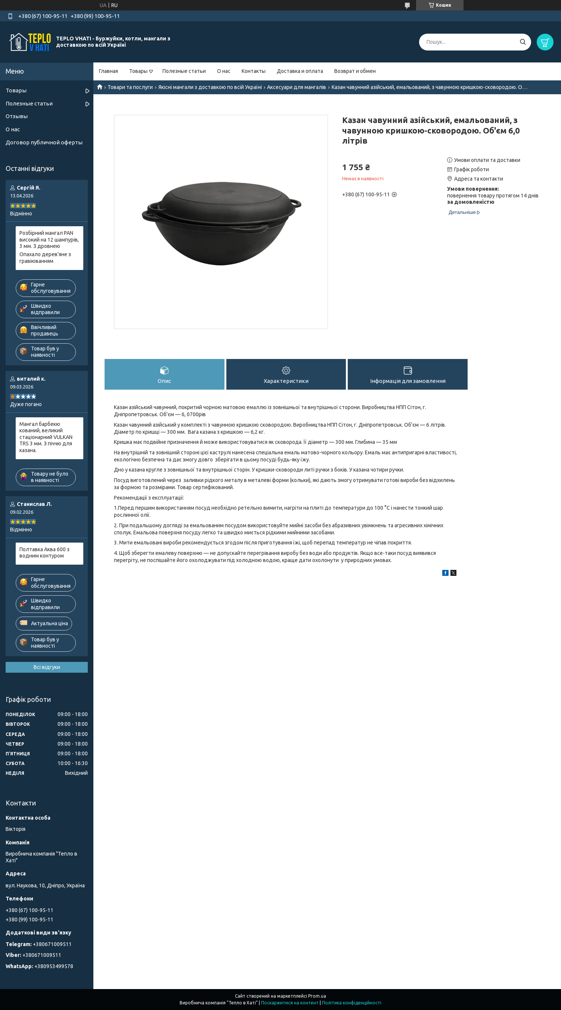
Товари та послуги (130, 87)
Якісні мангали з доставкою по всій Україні (210, 87)
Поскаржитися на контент (290, 1002)
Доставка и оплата (300, 71)
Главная (108, 71)
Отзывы (17, 116)
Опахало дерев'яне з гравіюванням (45, 257)
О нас (223, 71)
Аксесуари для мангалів (296, 87)
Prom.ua (317, 996)
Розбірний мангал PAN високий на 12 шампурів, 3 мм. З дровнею (49, 239)
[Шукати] (522, 42)
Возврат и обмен (355, 71)
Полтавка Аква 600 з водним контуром (44, 552)
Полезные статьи (184, 71)
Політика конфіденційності (351, 1002)
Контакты (254, 71)
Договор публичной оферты (44, 142)
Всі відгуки (47, 667)
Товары (138, 71)
